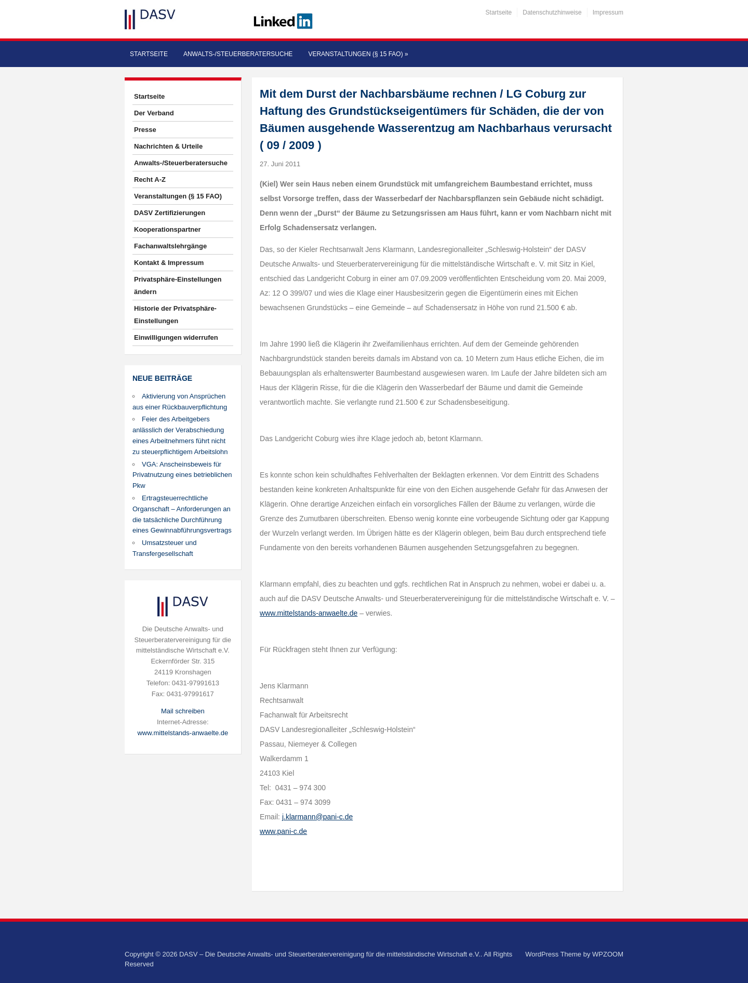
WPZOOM (607, 954)
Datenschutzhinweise (552, 12)
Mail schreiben (183, 711)
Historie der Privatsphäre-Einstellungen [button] (175, 314)
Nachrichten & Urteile (168, 146)
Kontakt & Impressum (169, 263)
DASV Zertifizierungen (169, 213)
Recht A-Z (150, 179)
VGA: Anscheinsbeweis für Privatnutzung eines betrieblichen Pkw (182, 475)
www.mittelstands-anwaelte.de (182, 733)
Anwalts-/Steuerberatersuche (237, 54)
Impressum (608, 12)
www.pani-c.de (283, 831)
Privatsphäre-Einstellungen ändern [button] (177, 285)
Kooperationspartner (167, 229)
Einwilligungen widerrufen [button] (176, 337)
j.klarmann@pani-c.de (317, 817)
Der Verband (154, 113)
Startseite (499, 12)
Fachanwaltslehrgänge (170, 246)
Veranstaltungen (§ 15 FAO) (358, 54)
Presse (145, 130)
